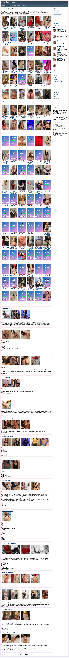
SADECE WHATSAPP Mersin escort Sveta (47, 201)
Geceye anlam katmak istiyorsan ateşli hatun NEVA (22, 38)
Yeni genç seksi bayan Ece (7, 377)
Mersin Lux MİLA (39, 52)
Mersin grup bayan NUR (13, 95)
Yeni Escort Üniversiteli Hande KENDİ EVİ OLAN (13, 187)
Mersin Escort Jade (30, 22)
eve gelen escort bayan (57, 88)
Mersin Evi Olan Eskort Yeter (39, 95)
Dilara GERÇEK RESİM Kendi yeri (30, 95)
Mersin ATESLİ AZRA (22, 200)
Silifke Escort (56, 19)
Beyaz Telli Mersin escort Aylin (5, 242)
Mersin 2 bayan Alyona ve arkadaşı (13, 52)
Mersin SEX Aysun (47, 111)
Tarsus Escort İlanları (57, 21)
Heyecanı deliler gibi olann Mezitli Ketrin (39, 242)
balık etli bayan (56, 98)
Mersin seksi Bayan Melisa (30, 111)
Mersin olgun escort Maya (22, 186)
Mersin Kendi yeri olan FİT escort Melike (39, 172)
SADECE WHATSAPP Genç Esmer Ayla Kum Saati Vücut (5, 127)
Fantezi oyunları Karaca (30, 66)
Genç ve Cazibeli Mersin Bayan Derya (5, 186)
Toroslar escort (56, 23)
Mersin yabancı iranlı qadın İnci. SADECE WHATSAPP (30, 157)
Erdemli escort (56, 16)
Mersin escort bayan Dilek (7, 458)
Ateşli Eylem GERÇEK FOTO (22, 95)
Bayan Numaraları (56, 10)
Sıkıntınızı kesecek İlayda (47, 171)
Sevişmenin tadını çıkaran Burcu (39, 283)
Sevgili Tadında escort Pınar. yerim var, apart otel (13, 298)
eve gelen (55, 77)
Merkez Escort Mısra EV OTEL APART (5, 23)
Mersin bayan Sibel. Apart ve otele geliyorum (22, 284)
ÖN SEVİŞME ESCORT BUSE (39, 22)
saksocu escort (56, 92)
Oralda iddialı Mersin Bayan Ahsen (47, 297)
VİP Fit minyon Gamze (39, 111)
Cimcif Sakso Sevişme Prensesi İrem (30, 127)
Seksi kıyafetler (59, 58)
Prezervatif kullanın (60, 46)
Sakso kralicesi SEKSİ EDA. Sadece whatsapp (47, 53)
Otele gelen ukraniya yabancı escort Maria (22, 143)
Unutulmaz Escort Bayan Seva (39, 66)
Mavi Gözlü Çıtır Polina (22, 66)
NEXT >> (31, 654)
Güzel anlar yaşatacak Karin (7, 589)
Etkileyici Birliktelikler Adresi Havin (47, 67)
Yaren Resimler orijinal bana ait (22, 256)
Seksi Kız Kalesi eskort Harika (8, 572)
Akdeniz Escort (56, 12)
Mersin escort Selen (6, 480)
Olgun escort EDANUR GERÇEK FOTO (39, 187)
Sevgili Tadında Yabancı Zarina (13, 22)
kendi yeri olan (56, 85)
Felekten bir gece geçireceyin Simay (13, 242)
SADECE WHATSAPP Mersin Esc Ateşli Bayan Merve (22, 23)
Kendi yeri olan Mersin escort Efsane (5, 157)
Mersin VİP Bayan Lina (13, 37)
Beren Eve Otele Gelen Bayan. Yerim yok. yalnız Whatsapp (13, 112)
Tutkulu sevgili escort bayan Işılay (9, 632)
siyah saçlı (55, 100)
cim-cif (55, 107)
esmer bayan (56, 90)
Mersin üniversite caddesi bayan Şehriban (47, 157)
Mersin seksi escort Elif (39, 126)
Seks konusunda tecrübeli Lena (8, 308)
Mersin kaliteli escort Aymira (7, 418)
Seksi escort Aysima (13, 270)
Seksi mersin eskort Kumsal (7, 436)
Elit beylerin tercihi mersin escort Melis (13, 80)
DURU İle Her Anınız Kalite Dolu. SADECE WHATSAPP (5, 53)
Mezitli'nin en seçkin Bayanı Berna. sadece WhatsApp (5, 38)
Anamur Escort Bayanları (57, 14)
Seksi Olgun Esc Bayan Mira (22, 242)
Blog (8, 5)
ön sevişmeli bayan (57, 73)
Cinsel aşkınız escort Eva (7, 609)
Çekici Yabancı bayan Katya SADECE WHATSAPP (22, 127)
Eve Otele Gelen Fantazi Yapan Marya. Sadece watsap (5, 112)
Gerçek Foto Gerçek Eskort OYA (39, 142)
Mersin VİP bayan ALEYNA (13, 171)
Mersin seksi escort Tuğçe (7, 329)
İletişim (12, 5)
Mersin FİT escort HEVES (5, 80)
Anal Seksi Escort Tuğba (30, 186)
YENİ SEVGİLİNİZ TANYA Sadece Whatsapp (30, 243)
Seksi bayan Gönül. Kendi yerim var (47, 95)
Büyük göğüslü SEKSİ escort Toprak (30, 283)
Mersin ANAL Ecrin (47, 142)
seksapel (55, 79)
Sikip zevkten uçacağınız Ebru (8, 398)
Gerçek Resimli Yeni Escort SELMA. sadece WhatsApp (47, 243)
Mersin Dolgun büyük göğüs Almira (5, 66)
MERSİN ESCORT (8, 2)
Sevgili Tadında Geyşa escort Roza (47, 80)
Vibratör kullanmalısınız (61, 40)
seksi (55, 83)
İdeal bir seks (59, 52)
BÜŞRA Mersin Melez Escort (47, 37)
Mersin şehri (24, 5)
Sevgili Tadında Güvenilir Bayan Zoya (30, 81)
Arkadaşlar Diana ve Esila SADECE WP (22, 111)
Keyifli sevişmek (60, 29)
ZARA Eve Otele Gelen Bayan (13, 66)
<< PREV (21, 654)
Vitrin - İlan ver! (30, 52)
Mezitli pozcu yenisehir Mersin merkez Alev (30, 38)
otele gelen (55, 75)
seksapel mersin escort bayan (58, 81)
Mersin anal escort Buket (39, 37)
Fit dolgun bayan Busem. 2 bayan (47, 126)
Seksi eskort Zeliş (13, 126)
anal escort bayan (56, 105)
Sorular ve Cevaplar (17, 5)
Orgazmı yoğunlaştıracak (61, 35)
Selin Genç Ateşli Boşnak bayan (47, 22)
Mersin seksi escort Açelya (7, 511)
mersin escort (4, 5)
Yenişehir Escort (56, 25)
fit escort (55, 96)
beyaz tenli (55, 103)
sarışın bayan (56, 94)
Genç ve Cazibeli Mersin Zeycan (39, 80)
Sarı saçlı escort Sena (13, 214)
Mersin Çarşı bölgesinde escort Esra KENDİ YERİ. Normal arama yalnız (5, 97)
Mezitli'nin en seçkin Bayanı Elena (30, 270)
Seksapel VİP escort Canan (22, 52)
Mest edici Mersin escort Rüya (8, 354)
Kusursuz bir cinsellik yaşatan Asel (9, 543)
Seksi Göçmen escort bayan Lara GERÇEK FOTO (47, 229)
